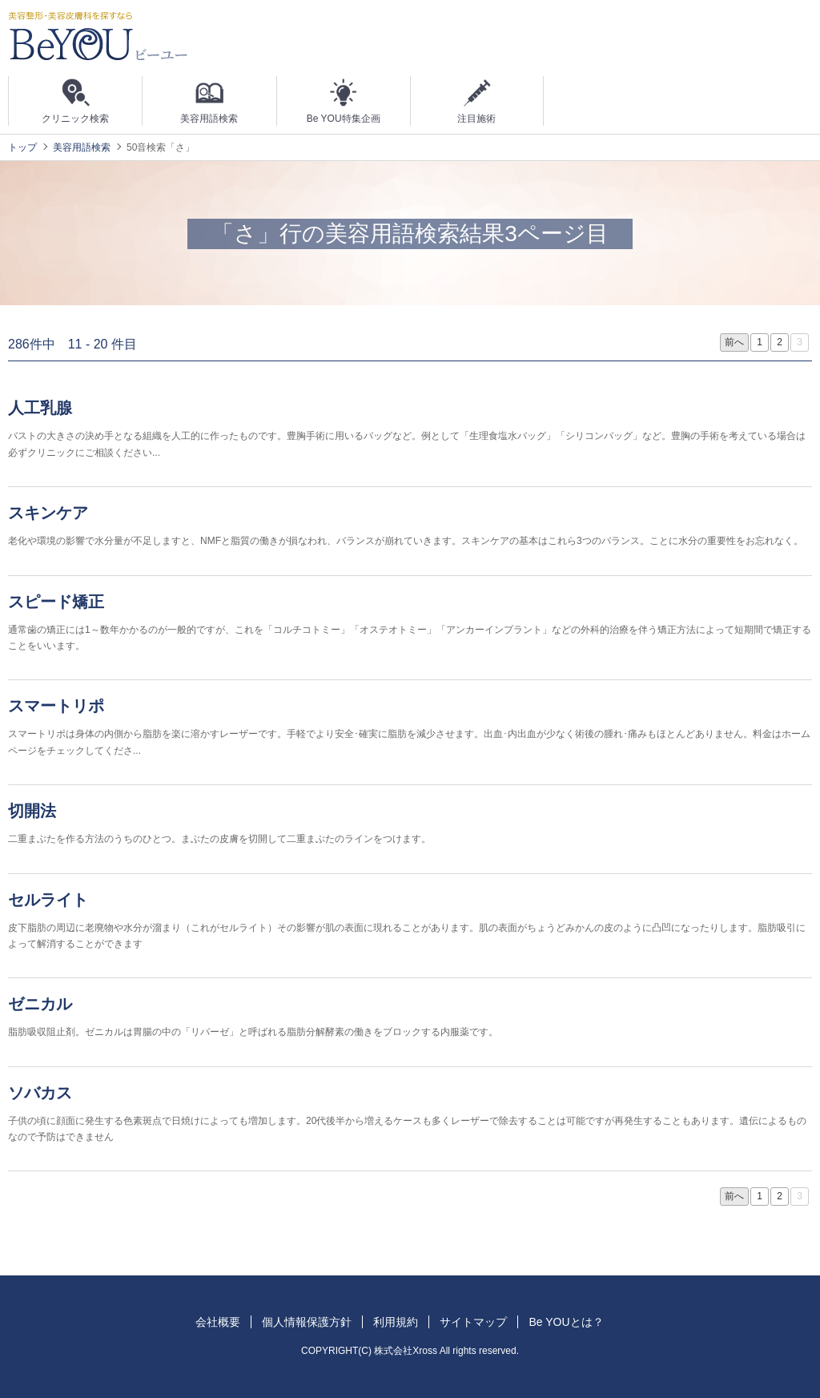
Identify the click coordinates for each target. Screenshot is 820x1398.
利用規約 (395, 1321)
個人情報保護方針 (307, 1321)
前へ (734, 342)
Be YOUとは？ (566, 1321)
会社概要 (217, 1321)
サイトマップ (473, 1321)
